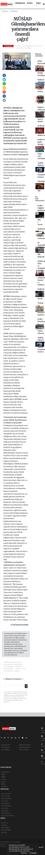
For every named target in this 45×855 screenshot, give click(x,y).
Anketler (4, 825)
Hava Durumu (6, 794)
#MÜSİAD (18, 667)
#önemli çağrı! (9, 667)
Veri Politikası (5, 750)
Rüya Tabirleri (6, 830)
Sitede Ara (4, 823)
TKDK (8, 152)
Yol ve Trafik (5, 796)
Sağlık (3, 777)
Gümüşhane (20, 3)
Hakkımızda (5, 745)
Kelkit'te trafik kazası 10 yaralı (41, 294)
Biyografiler (5, 828)
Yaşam (3, 782)
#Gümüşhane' (8, 669)
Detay (24, 853)
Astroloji (4, 832)
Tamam (32, 853)
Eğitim (3, 784)
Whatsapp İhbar (24, 747)
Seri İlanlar (5, 811)
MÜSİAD (7, 296)
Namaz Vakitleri (6, 798)
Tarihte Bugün (6, 806)
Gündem (4, 786)
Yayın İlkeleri (5, 747)
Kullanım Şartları (25, 745)
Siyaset (3, 779)
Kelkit (30, 3)
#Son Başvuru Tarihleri (12, 671)
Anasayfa (5, 11)
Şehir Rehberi (5, 813)
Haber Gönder (24, 750)
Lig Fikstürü (5, 803)
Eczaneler (4, 801)
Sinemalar (4, 808)
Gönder (26, 686)
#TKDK (17, 669)
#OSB (23, 669)
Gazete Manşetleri (7, 815)
